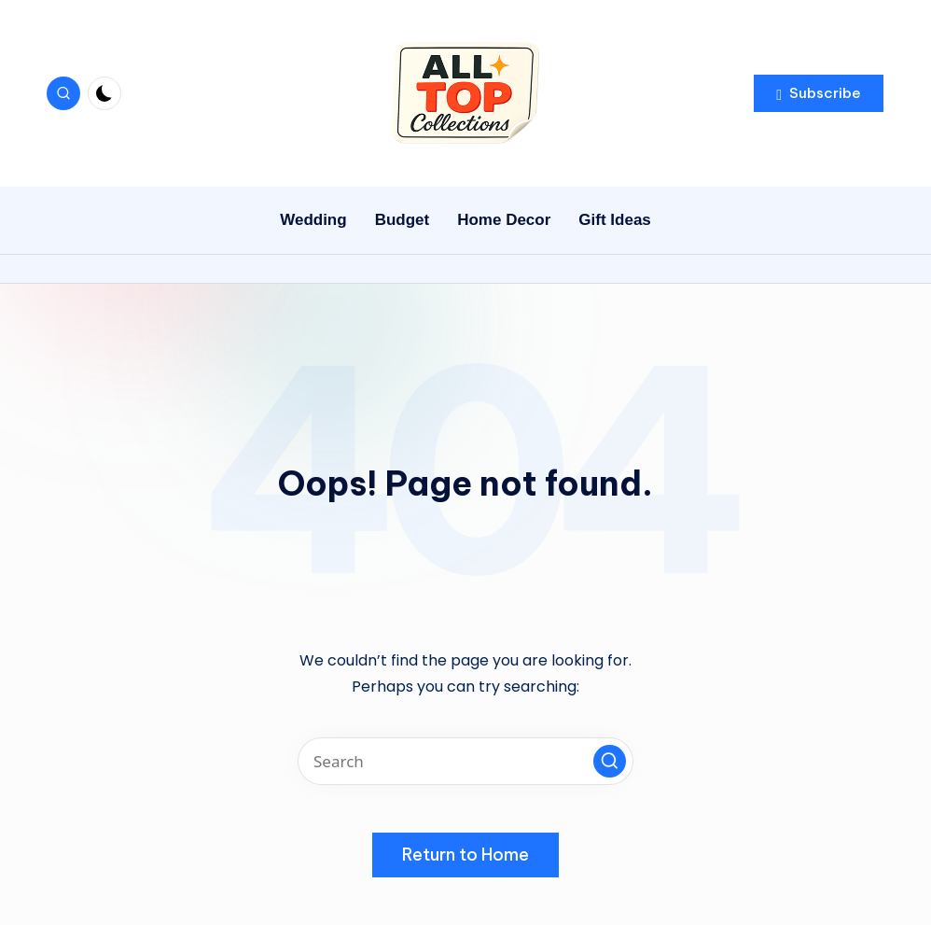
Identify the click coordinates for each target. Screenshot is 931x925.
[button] (818, 93)
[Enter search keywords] (465, 761)
